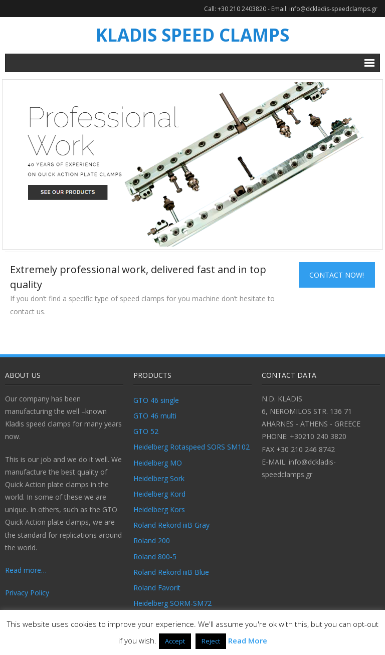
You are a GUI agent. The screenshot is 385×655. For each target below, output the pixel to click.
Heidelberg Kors (159, 509)
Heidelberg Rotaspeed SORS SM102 (191, 447)
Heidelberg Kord (159, 494)
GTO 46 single (156, 400)
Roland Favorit (156, 587)
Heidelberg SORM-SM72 (172, 603)
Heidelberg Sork (158, 478)
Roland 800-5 (154, 556)
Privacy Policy (27, 592)
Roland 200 (151, 540)
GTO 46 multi (154, 415)
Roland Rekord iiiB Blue (171, 572)
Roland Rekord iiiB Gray (171, 525)
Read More (247, 640)
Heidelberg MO (157, 463)
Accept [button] (175, 640)
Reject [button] (211, 640)
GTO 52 (145, 431)
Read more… (26, 570)
